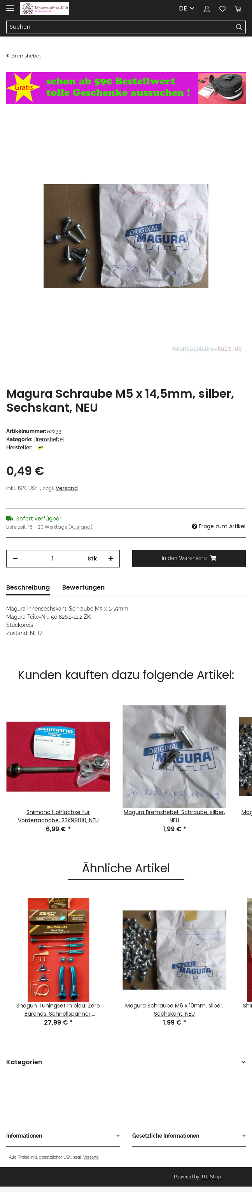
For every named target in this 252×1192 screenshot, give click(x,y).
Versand (67, 488)
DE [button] (183, 8)
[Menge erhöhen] (110, 558)
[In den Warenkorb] (189, 558)
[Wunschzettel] (222, 8)
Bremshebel (48, 439)
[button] (207, 8)
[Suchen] (119, 27)
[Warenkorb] (238, 8)
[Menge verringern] (15, 558)
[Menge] (52, 558)
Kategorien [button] (24, 1062)
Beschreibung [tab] (28, 587)
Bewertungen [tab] (83, 587)
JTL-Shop (211, 1177)
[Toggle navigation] (10, 5)
